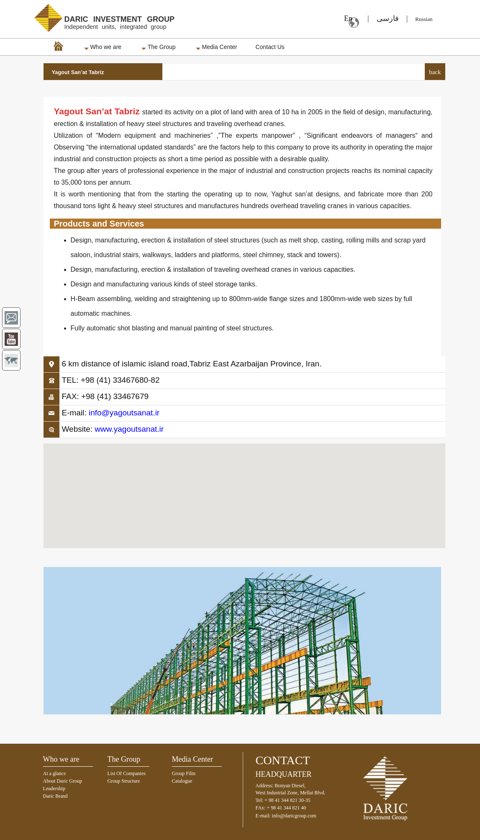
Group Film (183, 773)
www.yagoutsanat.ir (129, 429)
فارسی (388, 18)
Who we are (103, 47)
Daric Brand (55, 796)
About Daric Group (62, 781)
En (346, 18)
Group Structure (124, 781)
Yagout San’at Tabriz (78, 72)
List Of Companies (127, 773)
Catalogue (182, 781)
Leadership (54, 788)
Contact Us (270, 47)
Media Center (216, 47)
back (435, 72)
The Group (158, 47)
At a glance (54, 773)
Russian (423, 19)
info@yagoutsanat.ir (124, 412)
